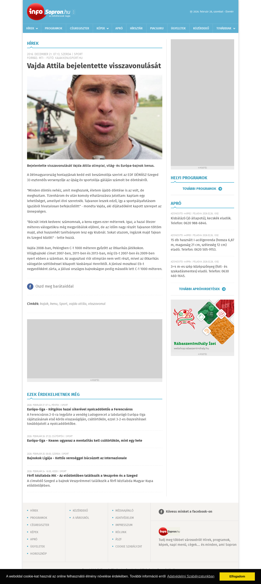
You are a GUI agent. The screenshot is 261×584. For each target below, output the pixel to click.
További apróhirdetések (199, 289)
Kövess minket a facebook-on (189, 511)
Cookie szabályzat (128, 546)
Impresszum (124, 525)
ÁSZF (118, 539)
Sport (63, 304)
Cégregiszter (79, 28)
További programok (199, 189)
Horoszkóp (38, 553)
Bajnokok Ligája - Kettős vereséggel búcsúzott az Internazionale (77, 458)
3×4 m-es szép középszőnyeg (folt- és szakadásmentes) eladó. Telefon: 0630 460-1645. (200, 271)
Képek (101, 28)
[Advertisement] (94, 348)
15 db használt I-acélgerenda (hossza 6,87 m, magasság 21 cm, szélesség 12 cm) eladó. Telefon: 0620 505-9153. (202, 245)
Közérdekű (201, 28)
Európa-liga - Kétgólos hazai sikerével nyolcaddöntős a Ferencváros (80, 409)
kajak (44, 304)
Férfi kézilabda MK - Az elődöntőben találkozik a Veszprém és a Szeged (82, 475)
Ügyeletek (178, 28)
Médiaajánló (124, 510)
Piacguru (157, 28)
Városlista (73, 12)
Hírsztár (136, 28)
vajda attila (77, 304)
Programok (53, 28)
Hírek (30, 28)
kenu (53, 304)
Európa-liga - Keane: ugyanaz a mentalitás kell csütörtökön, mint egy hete (84, 440)
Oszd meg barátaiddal (55, 286)
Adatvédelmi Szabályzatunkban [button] (190, 576)
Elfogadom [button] (237, 576)
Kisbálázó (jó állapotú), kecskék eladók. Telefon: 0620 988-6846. (201, 221)
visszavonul (96, 304)
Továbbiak (223, 28)
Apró (119, 28)
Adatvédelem (124, 518)
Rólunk (120, 532)
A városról (81, 518)
